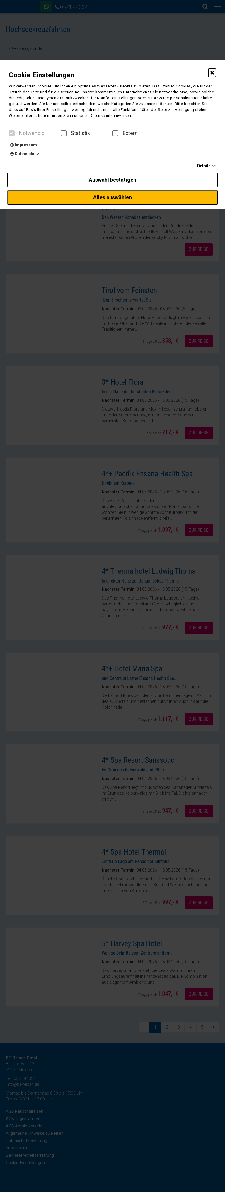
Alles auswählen (112, 197)
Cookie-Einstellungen (41, 75)
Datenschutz (24, 153)
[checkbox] (12, 133)
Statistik (75, 133)
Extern (125, 133)
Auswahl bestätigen (112, 180)
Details (204, 165)
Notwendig (27, 133)
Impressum (23, 145)
